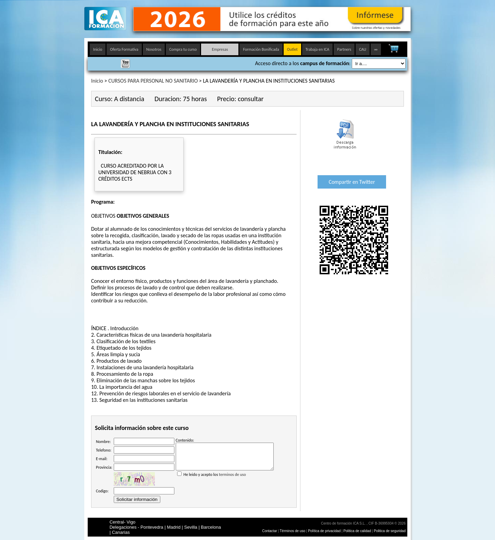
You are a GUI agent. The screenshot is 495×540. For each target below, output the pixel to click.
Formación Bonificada (261, 49)
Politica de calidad (357, 531)
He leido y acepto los (225, 477)
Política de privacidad (325, 531)
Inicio (97, 49)
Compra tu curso (183, 49)
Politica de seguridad (390, 531)
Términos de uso (292, 531)
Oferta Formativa (124, 49)
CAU (362, 49)
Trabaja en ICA (318, 49)
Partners (344, 49)
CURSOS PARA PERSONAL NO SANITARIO (153, 80)
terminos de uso (232, 479)
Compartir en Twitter (352, 182)
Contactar (269, 531)
